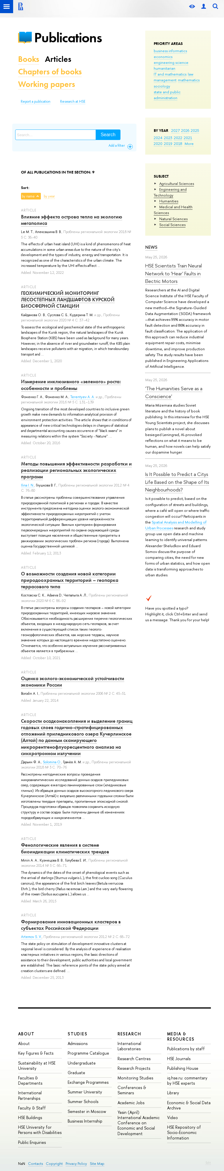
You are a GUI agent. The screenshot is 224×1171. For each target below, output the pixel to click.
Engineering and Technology (170, 192)
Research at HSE (72, 101)
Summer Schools (83, 1101)
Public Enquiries (32, 1142)
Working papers (46, 84)
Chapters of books (50, 71)
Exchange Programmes (88, 1082)
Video (172, 1117)
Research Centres (134, 1058)
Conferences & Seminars (132, 1090)
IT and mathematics (170, 74)
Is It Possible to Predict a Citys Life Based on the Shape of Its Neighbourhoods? (177, 482)
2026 (185, 130)
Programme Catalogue (88, 1053)
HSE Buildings (30, 1117)
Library (173, 1092)
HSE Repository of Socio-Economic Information (184, 1132)
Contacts (35, 1163)
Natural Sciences (173, 218)
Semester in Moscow (87, 1111)
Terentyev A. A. (82, 397)
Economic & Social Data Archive (189, 1105)
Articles (58, 59)
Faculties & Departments (30, 1080)
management (165, 80)
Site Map (97, 1163)
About (26, 1034)
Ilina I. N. (27, 485)
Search (108, 134)
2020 (158, 143)
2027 (175, 130)
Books (28, 59)
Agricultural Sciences (176, 183)
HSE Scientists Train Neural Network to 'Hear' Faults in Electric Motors (173, 273)
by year (49, 196)
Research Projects (134, 1068)
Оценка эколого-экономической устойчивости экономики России (72, 681)
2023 (168, 137)
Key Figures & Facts (35, 1053)
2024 (158, 137)
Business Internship (85, 1121)
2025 (195, 130)
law (190, 74)
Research (129, 1034)
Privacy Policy (76, 1163)
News (151, 247)
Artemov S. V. (31, 936)
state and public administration (167, 94)
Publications (68, 37)
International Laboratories (129, 1046)
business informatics (170, 50)
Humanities (168, 201)
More (189, 143)
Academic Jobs (131, 1102)
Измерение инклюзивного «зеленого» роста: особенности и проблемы (71, 384)
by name (28, 196)
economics (163, 56)
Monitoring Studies (135, 1078)
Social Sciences (172, 224)
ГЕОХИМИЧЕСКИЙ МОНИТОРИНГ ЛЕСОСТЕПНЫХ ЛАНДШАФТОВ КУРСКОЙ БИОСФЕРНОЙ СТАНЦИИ (68, 299)
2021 (188, 137)
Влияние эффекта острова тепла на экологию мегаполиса (71, 219)
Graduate (76, 1072)
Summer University (85, 1092)
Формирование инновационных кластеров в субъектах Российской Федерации (71, 924)
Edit (208, 1163)
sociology (162, 86)
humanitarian (164, 68)
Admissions (78, 1043)
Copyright (54, 1163)
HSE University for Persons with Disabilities (40, 1129)
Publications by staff (186, 1048)
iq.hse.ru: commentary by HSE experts (187, 1080)
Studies (77, 1034)
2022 (178, 137)
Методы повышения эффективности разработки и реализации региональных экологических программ (76, 470)
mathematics (189, 80)
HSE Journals (178, 1058)
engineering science (171, 62)
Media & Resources (181, 1036)
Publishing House (182, 1068)
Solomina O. (52, 762)
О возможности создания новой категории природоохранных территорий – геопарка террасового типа (69, 580)
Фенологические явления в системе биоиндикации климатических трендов (65, 848)
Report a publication (35, 101)
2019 (168, 143)
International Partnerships (30, 1095)
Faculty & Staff (32, 1108)
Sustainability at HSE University (36, 1065)
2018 (178, 143)
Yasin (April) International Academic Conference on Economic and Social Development (139, 1122)
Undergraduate (82, 1063)
